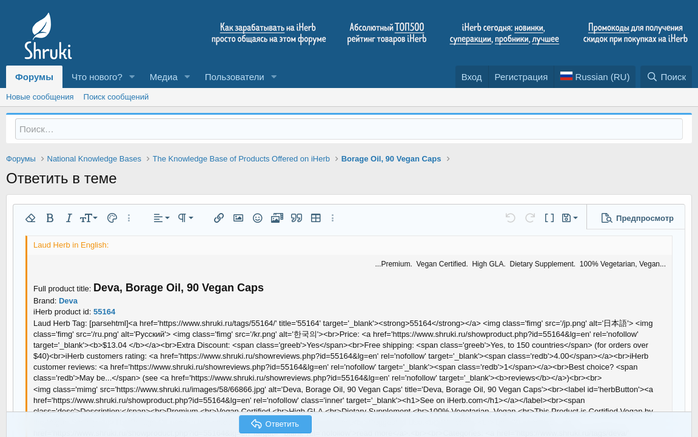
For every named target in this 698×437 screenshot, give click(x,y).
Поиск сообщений (116, 96)
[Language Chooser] (595, 77)
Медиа (164, 77)
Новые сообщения (40, 96)
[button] (132, 77)
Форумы (34, 77)
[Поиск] (666, 77)
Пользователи (234, 77)
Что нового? (97, 77)
